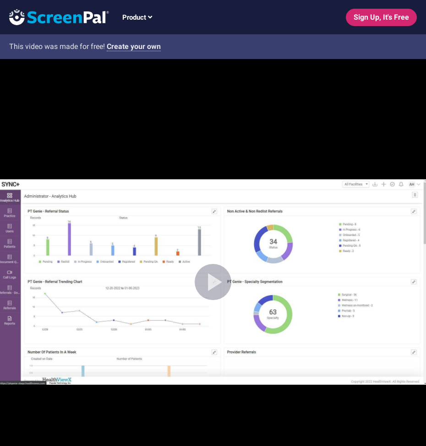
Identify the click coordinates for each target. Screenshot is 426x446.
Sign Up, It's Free (381, 17)
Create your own (134, 46)
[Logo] (54, 16)
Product (137, 17)
